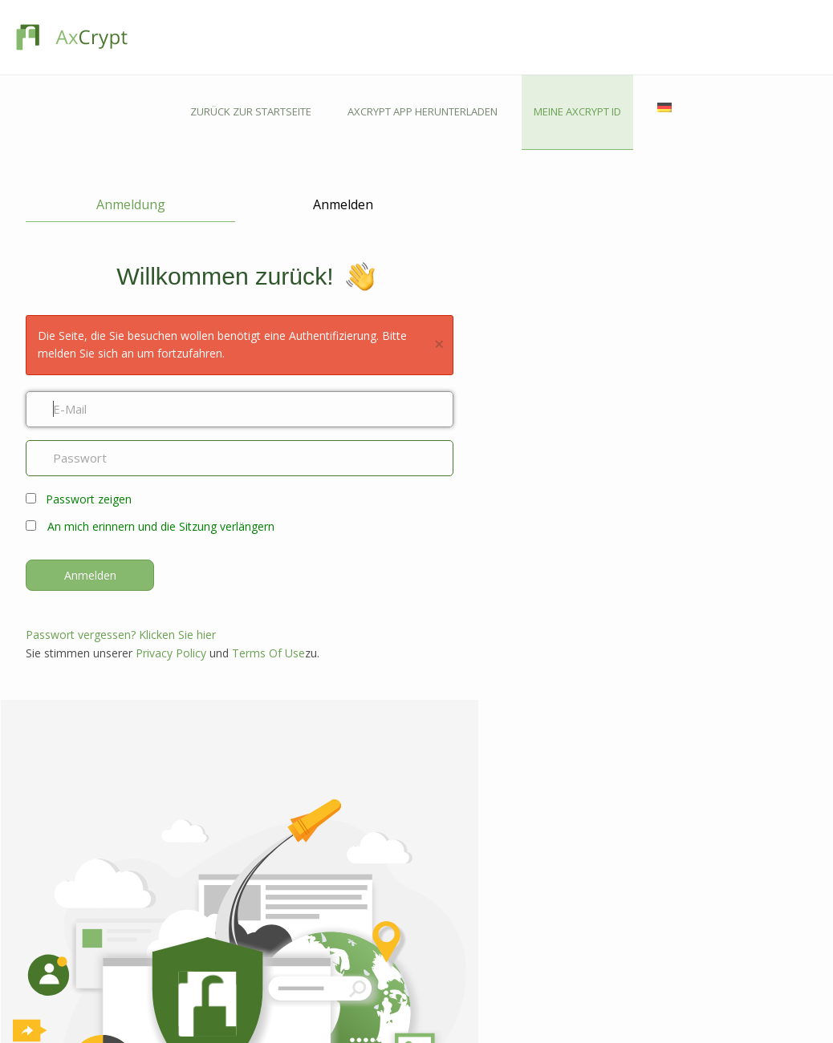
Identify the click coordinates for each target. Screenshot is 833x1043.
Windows (291, 824)
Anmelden (302, 130)
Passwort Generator (468, 986)
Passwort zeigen (89, 426)
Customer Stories (461, 1023)
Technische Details (464, 1005)
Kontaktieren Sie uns (316, 949)
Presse (134, 1005)
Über (130, 949)
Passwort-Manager (161, 880)
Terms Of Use (268, 580)
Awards (136, 986)
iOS (278, 880)
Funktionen (144, 824)
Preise (133, 898)
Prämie (135, 843)
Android (289, 861)
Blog (432, 949)
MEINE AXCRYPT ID (710, 37)
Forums (287, 968)
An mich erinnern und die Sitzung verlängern (160, 453)
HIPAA (436, 858)
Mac (279, 843)
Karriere (137, 968)
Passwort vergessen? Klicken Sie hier (121, 561)
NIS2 (432, 895)
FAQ (280, 986)
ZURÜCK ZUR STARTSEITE (384, 37)
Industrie (442, 968)
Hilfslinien (292, 1005)
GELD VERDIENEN (619, 799)
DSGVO (438, 876)
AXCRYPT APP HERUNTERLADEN (556, 37)
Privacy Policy (171, 580)
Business (139, 861)
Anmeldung (116, 130)
